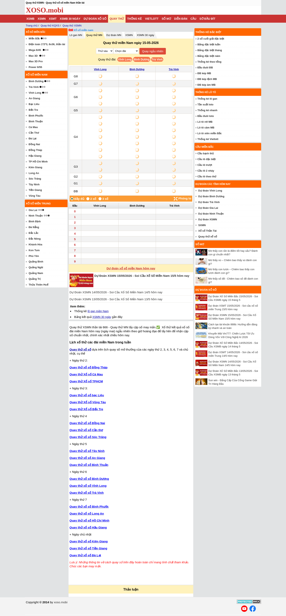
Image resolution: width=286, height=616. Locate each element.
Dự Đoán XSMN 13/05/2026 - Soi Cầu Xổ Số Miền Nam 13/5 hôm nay (116, 299)
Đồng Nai (34, 144)
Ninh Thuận (36, 215)
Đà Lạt (33, 138)
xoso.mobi (60, 602)
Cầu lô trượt (204, 164)
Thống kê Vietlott (207, 139)
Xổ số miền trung (38, 203)
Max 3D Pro (36, 61)
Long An (34, 173)
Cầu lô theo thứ (206, 176)
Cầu (193, 18)
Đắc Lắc (33, 232)
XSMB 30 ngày (70, 18)
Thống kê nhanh (207, 110)
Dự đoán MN (113, 35)
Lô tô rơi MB (205, 121)
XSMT (53, 18)
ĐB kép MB (204, 73)
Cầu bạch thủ (205, 153)
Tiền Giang (35, 189)
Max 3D (33, 55)
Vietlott (151, 18)
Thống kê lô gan (207, 98)
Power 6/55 (35, 67)
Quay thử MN (94, 35)
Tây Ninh (34, 184)
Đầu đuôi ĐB (205, 67)
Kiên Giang (35, 167)
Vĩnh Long (124, 59)
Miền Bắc (34, 38)
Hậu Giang (35, 155)
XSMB (30, 18)
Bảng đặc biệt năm (208, 55)
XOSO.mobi (44, 10)
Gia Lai (33, 210)
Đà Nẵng (34, 227)
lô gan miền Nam (98, 311)
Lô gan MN (76, 35)
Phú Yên (34, 256)
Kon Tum (34, 250)
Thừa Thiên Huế (38, 284)
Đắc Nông (35, 238)
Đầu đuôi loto (205, 116)
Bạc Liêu (34, 104)
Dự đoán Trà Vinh (209, 202)
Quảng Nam (36, 273)
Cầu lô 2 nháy (205, 170)
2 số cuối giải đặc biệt (210, 38)
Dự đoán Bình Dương (211, 196)
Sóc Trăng (35, 178)
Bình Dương (142, 59)
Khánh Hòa (35, 244)
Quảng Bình (36, 261)
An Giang (34, 98)
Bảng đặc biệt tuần (208, 44)
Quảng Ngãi (36, 267)
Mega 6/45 (35, 50)
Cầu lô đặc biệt (206, 159)
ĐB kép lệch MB (207, 79)
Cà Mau (33, 127)
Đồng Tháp (35, 150)
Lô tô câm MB (205, 127)
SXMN (202, 225)
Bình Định (35, 221)
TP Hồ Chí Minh (38, 161)
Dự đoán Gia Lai (208, 207)
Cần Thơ (34, 132)
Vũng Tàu (34, 195)
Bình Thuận (36, 121)
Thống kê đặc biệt (208, 32)
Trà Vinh (157, 59)
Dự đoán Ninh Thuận (211, 213)
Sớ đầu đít (207, 18)
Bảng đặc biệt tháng (209, 50)
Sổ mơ (166, 18)
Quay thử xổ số (80, 349)
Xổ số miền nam (83, 30)
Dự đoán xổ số (95, 18)
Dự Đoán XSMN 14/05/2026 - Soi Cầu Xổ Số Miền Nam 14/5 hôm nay (116, 292)
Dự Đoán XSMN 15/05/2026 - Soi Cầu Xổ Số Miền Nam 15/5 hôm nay (141, 275)
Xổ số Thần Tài (207, 230)
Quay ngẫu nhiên (152, 51)
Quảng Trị (35, 278)
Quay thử (117, 18)
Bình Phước (36, 115)
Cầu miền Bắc (204, 146)
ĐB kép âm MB (206, 84)
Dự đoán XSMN (207, 219)
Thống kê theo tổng (209, 61)
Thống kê (134, 18)
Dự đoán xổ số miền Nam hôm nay (130, 268)
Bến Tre (33, 109)
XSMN (41, 18)
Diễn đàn (180, 18)
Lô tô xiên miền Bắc (209, 133)
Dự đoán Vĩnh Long (210, 190)
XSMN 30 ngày (145, 35)
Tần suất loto (205, 104)
